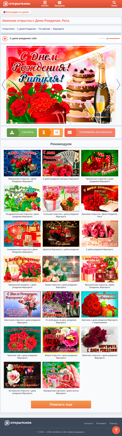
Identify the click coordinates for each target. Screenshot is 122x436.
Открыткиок (8, 29)
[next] (118, 85)
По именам (44, 29)
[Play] (4, 38)
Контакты (88, 423)
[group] (61, 38)
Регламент (101, 423)
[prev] (4, 85)
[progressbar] (114, 39)
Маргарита (58, 29)
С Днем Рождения (26, 29)
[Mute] (107, 38)
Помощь (113, 423)
